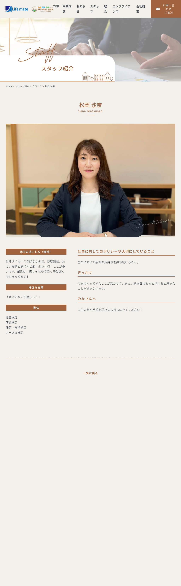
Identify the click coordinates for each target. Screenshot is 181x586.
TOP (56, 6)
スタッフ (94, 8)
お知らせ (81, 8)
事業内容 (67, 8)
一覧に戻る (90, 373)
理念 (105, 8)
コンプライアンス (121, 8)
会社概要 (140, 8)
